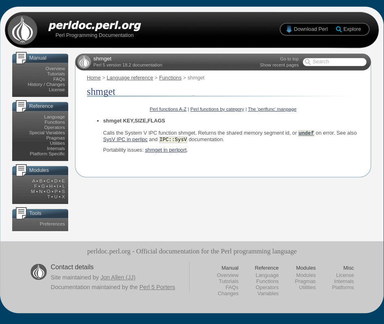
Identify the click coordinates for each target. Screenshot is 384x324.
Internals (56, 148)
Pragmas (55, 137)
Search (321, 61)
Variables (267, 293)
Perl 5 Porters (157, 287)
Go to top (289, 58)
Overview (55, 68)
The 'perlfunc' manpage (272, 109)
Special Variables (47, 132)
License (57, 89)
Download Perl (311, 29)
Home (94, 78)
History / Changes (46, 84)
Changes (228, 293)
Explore (352, 29)
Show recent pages (279, 64)
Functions (55, 122)
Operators (54, 127)
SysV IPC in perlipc (125, 140)
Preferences (52, 223)
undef (306, 133)
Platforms (343, 287)
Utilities (57, 143)
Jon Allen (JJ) (117, 277)
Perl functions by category (217, 109)
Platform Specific (47, 153)
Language (54, 116)
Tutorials (56, 73)
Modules (306, 275)
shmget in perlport (165, 151)
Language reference (130, 78)
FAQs (59, 79)
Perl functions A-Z (168, 109)
